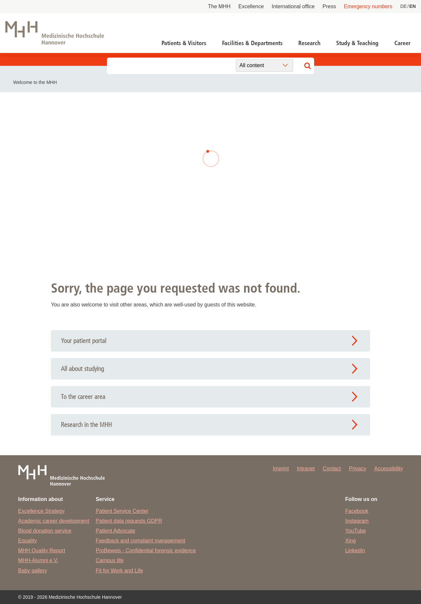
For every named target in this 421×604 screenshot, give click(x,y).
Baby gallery (32, 570)
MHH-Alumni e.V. (38, 560)
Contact (332, 468)
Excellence (251, 6)
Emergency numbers (368, 6)
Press (329, 6)
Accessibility (388, 468)
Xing (350, 540)
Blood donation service (44, 531)
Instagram (357, 521)
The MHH (219, 6)
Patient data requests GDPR (129, 521)
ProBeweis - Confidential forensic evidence (146, 550)
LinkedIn (355, 550)
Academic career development (53, 521)
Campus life (109, 560)
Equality (27, 540)
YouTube (355, 531)
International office (293, 6)
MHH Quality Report (41, 550)
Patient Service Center (122, 511)
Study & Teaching (357, 43)
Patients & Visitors (183, 43)
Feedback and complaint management (140, 540)
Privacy (357, 468)
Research (309, 43)
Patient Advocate (115, 531)
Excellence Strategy (41, 511)
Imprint (281, 468)
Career (402, 43)
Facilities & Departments (252, 43)
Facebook (356, 511)
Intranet (306, 468)
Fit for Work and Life (119, 570)
